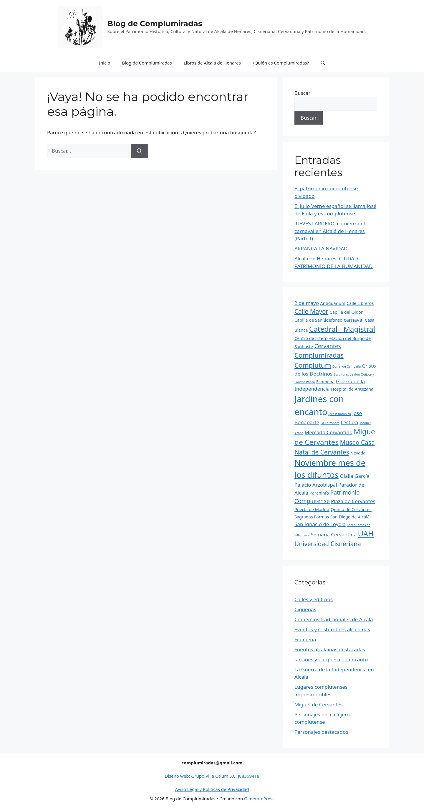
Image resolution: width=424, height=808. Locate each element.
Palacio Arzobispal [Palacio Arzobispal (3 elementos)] (315, 484)
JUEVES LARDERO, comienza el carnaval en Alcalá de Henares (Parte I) (329, 231)
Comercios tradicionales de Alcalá (333, 619)
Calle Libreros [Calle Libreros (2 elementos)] (360, 303)
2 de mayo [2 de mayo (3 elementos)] (306, 303)
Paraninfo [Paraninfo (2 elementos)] (319, 493)
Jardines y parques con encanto (331, 659)
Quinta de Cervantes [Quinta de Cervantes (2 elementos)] (351, 509)
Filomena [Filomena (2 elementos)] (325, 381)
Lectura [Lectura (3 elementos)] (349, 422)
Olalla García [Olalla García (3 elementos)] (355, 475)
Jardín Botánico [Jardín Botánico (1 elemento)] (340, 414)
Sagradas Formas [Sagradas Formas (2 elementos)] (311, 517)
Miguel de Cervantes (318, 704)
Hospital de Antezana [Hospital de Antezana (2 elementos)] (352, 389)
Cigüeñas (305, 609)
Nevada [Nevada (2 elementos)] (357, 453)
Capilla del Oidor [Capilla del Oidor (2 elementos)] (346, 312)
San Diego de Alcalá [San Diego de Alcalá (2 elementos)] (350, 517)
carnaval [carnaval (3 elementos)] (353, 319)
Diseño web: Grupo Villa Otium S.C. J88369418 (212, 776)
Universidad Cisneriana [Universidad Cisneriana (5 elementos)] (327, 544)
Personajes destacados (321, 731)
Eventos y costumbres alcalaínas (332, 629)
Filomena (305, 639)
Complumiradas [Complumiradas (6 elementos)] (319, 355)
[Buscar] (139, 151)
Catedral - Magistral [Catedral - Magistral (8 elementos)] (342, 329)
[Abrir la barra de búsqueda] (323, 63)
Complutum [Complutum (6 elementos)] (312, 365)
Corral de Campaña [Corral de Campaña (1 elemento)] (346, 366)
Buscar (302, 93)
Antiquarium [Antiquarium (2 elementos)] (332, 303)
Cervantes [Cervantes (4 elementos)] (327, 346)
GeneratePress (259, 799)
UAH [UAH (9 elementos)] (366, 533)
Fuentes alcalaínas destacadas (329, 649)
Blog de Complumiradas (154, 23)
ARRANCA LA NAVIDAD (320, 248)
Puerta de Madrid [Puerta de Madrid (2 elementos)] (311, 509)
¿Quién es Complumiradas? (281, 63)
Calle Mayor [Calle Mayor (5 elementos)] (311, 311)
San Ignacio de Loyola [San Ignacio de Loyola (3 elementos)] (320, 524)
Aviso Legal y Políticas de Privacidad (212, 789)
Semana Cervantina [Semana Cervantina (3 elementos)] (334, 534)
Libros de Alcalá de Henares (212, 63)
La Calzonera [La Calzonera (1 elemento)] (330, 423)
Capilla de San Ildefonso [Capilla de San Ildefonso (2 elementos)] (318, 320)
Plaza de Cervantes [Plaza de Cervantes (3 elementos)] (353, 501)
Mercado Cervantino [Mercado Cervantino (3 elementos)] (328, 432)
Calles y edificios (313, 599)
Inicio (104, 63)
